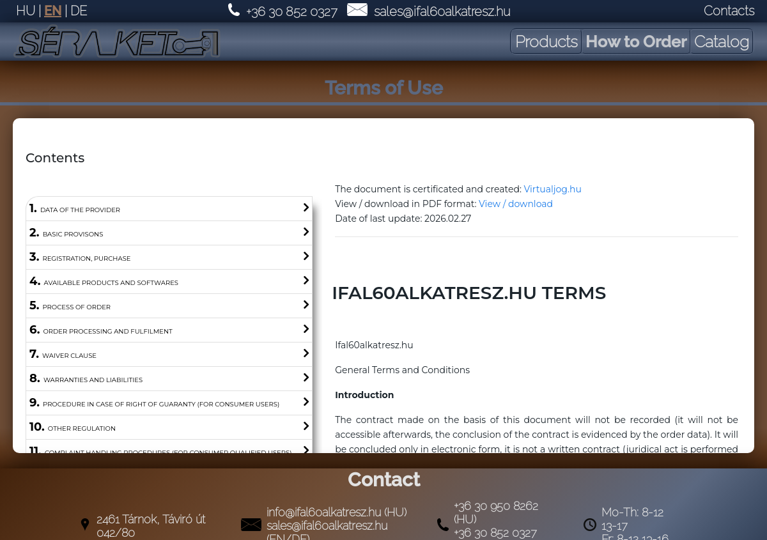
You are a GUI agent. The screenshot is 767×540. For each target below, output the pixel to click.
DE (78, 11)
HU (25, 11)
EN (52, 11)
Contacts (729, 11)
